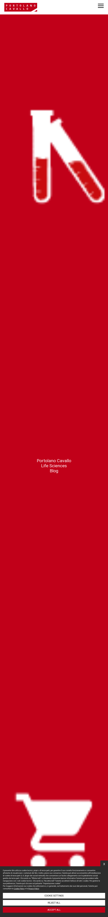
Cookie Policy (19, 889)
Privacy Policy (33, 889)
